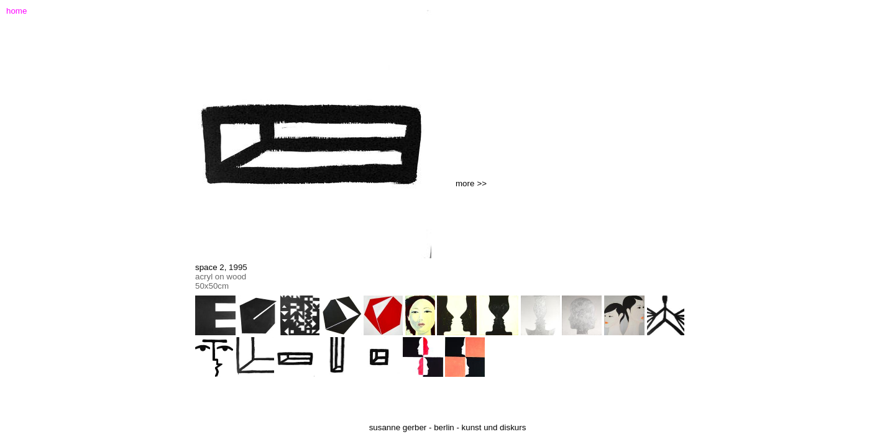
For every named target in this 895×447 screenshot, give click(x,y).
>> (482, 183)
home (16, 11)
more (465, 183)
